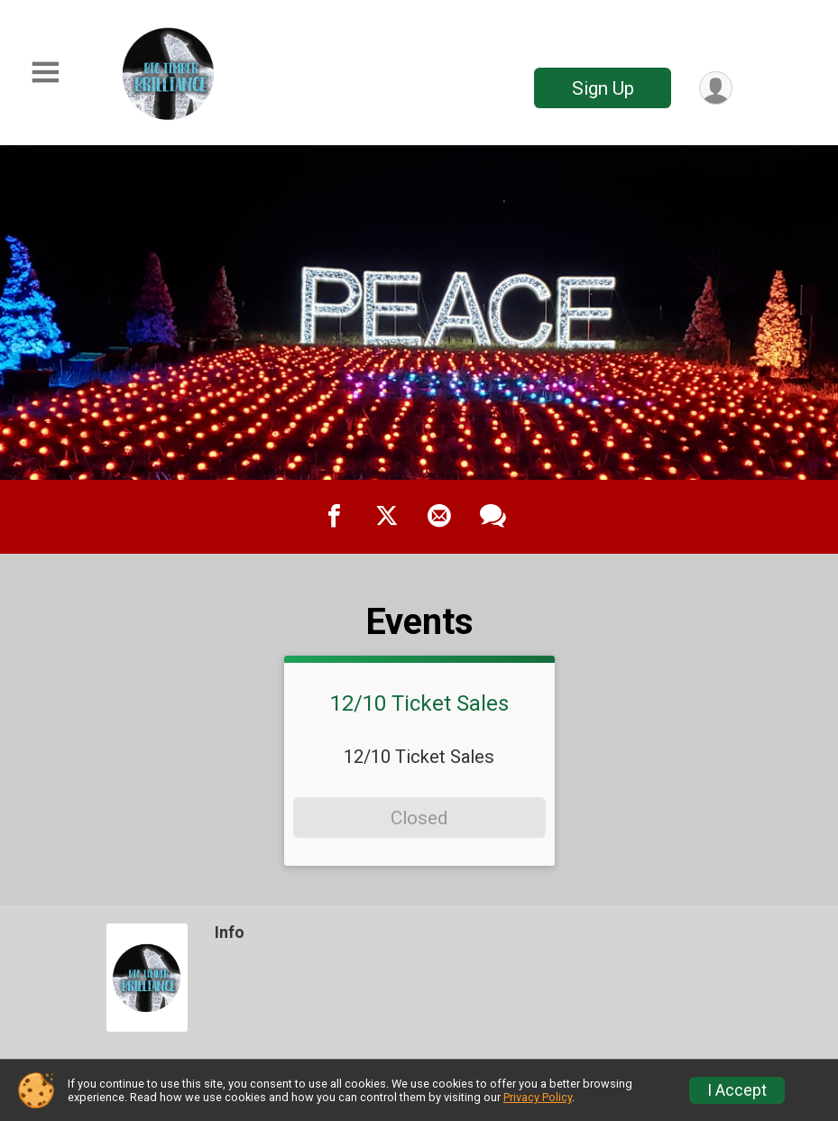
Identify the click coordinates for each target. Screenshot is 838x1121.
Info (229, 932)
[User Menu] (715, 88)
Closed (419, 818)
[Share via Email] (439, 517)
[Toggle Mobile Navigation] (45, 72)
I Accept (737, 1090)
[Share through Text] (493, 517)
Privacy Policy (537, 1097)
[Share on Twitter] (387, 517)
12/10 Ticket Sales (419, 703)
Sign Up (603, 88)
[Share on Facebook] (334, 517)
